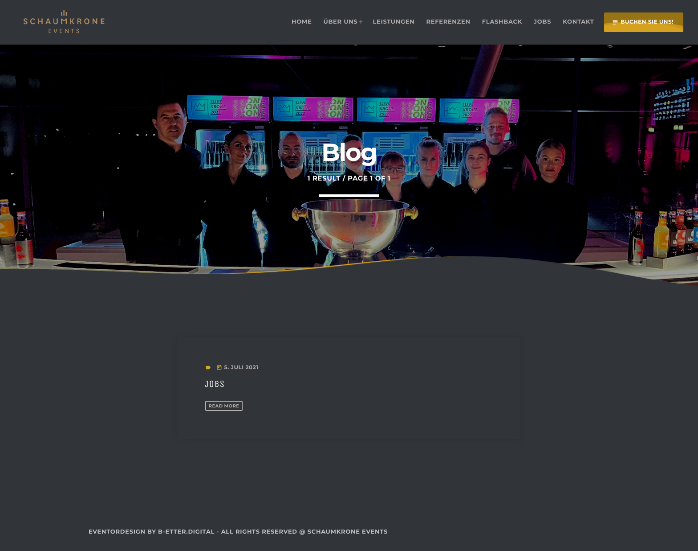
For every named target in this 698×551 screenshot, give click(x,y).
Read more (227, 405)
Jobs (218, 383)
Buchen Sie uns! (643, 22)
